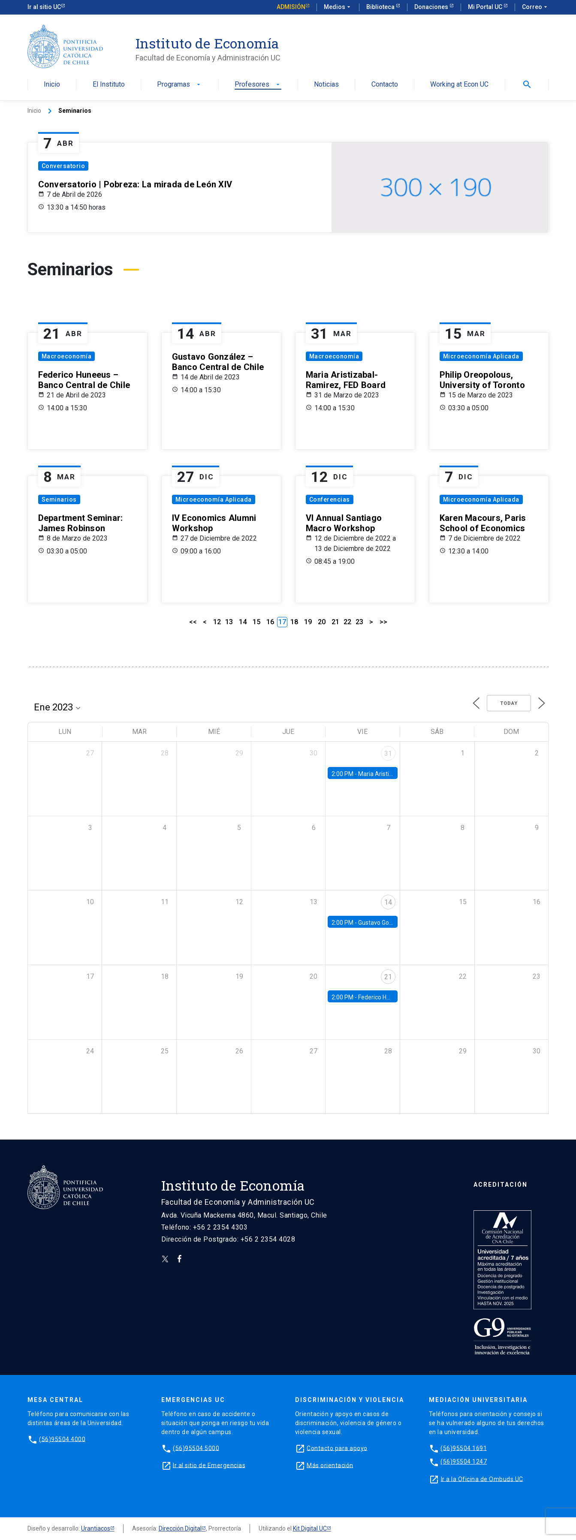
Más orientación (330, 1465)
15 (256, 622)
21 (335, 622)
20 (322, 622)
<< (193, 622)
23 (359, 622)
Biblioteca (381, 6)
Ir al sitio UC (44, 6)
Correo (535, 7)
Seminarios (59, 499)
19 (308, 622)
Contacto (384, 84)
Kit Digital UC (310, 1528)
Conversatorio (63, 165)
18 (294, 622)
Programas (179, 84)
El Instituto (109, 84)
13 (229, 622)
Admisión (291, 6)
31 (388, 753)
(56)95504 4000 (62, 1438)
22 (347, 622)
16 (270, 622)
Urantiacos (95, 1528)
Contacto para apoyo (337, 1447)
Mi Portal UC (486, 6)
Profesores (258, 84)
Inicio (52, 84)
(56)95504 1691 (463, 1447)
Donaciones (431, 6)
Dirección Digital (180, 1528)
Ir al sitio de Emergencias (209, 1465)
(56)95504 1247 (463, 1462)
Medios (338, 7)
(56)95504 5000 (196, 1447)
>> (383, 622)
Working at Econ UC (459, 84)
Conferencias (329, 499)
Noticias (326, 84)
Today (509, 703)
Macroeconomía (67, 356)
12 (217, 622)
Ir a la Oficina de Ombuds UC (482, 1478)
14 (243, 622)
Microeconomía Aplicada (481, 356)
